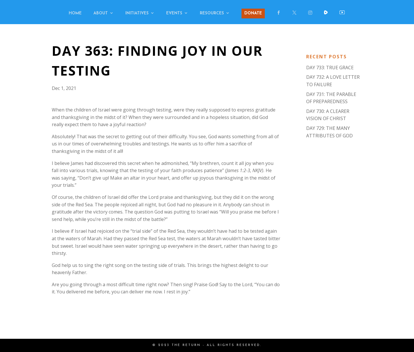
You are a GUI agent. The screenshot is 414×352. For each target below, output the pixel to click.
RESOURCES (212, 13)
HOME (75, 13)
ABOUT (100, 13)
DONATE (253, 13)
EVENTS (174, 13)
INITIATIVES (137, 13)
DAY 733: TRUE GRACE (330, 67)
